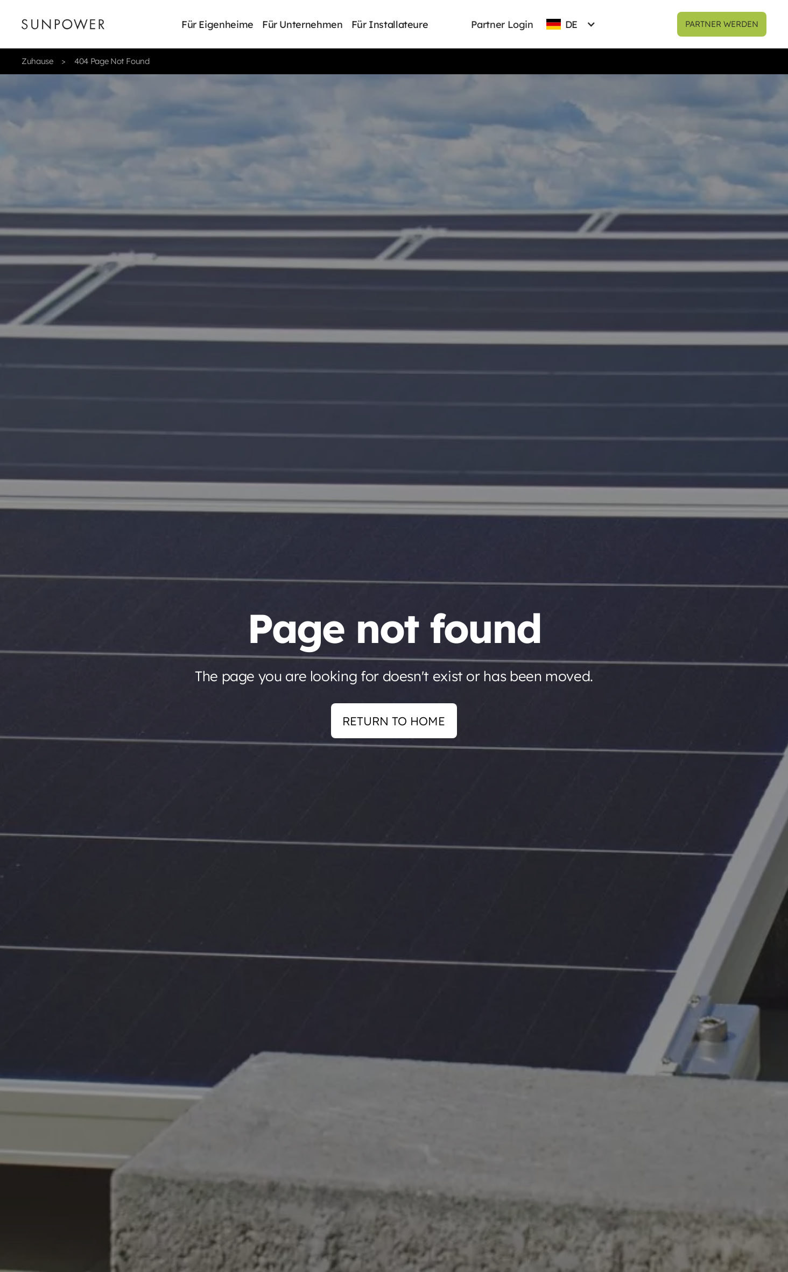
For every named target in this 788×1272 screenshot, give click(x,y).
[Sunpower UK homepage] (63, 24)
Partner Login (502, 24)
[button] (217, 24)
